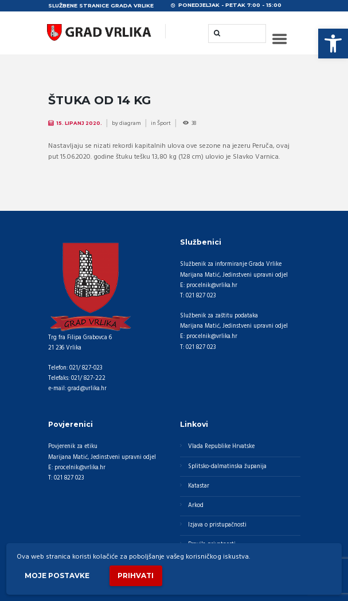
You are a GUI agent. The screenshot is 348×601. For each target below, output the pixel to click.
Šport (164, 123)
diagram (130, 123)
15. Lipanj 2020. (79, 123)
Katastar (198, 486)
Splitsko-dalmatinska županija (227, 467)
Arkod (196, 505)
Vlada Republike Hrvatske (221, 446)
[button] (333, 43)
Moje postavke (57, 575)
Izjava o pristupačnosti (217, 525)
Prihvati (136, 575)
